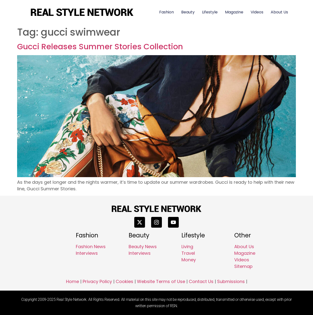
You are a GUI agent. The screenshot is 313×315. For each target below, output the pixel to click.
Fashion (166, 12)
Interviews (87, 253)
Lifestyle (210, 12)
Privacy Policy (97, 281)
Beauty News (143, 247)
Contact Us (201, 281)
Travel (188, 253)
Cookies (124, 281)
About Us (279, 12)
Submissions (231, 281)
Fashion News (91, 247)
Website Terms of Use (161, 281)
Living (187, 247)
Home (72, 281)
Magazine (234, 12)
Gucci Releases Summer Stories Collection (100, 46)
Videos (257, 12)
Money (188, 260)
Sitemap (243, 266)
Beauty (188, 12)
